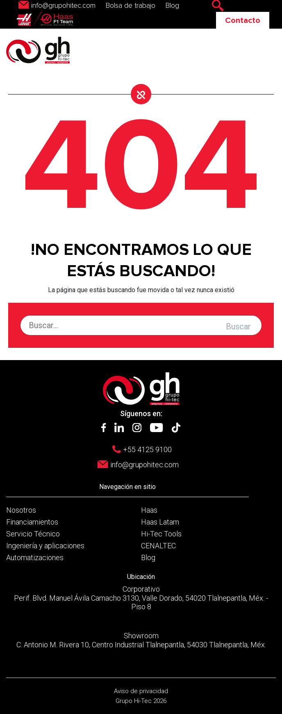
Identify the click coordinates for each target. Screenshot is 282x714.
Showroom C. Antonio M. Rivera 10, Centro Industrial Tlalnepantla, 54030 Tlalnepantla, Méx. (141, 640)
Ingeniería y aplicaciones (45, 545)
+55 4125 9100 (147, 449)
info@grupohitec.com (63, 5)
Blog (172, 5)
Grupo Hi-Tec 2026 (141, 701)
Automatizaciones (35, 557)
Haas (149, 510)
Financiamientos (32, 522)
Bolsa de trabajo (130, 5)
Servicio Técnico (33, 533)
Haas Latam (160, 522)
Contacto (242, 20)
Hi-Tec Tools (161, 533)
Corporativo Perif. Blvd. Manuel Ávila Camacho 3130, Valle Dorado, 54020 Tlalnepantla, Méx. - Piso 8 (141, 598)
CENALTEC (158, 545)
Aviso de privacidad (141, 691)
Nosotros (21, 510)
